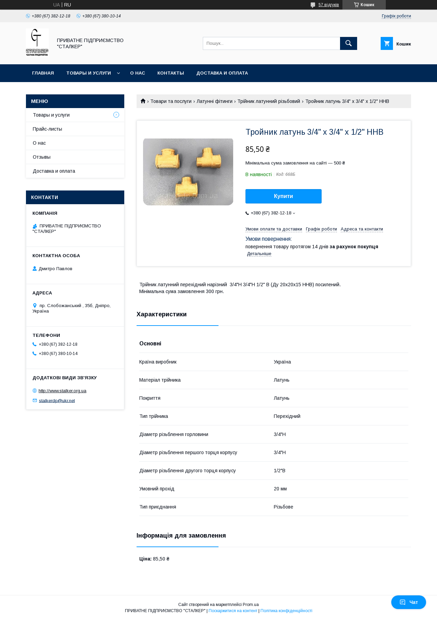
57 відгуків (329, 4)
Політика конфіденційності (286, 610)
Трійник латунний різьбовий (268, 101)
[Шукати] (348, 43)
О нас (137, 73)
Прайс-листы (47, 129)
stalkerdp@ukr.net (57, 400)
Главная (43, 73)
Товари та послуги (171, 101)
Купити (283, 196)
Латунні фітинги (214, 101)
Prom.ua (251, 604)
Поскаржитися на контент (233, 610)
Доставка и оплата (222, 73)
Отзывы (42, 157)
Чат (408, 602)
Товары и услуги (88, 73)
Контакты (170, 73)
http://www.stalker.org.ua (62, 390)
